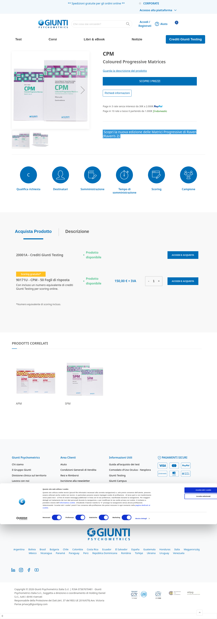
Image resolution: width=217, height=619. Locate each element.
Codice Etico (19, 495)
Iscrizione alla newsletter (75, 480)
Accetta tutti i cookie (180, 585)
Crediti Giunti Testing (185, 39)
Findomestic (116, 491)
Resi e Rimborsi (70, 475)
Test (18, 39)
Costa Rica (92, 549)
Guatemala (149, 549)
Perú (85, 553)
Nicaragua (46, 553)
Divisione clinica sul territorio (29, 475)
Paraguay (74, 553)
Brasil (43, 549)
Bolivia (32, 549)
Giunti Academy (118, 486)
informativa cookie (67, 597)
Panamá (60, 553)
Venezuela (178, 553)
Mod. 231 (17, 501)
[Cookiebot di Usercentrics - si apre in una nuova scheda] (22, 613)
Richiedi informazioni (117, 93)
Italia (177, 549)
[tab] (33, 231)
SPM (68, 403)
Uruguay (164, 553)
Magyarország (192, 549)
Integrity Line (68, 497)
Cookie (65, 491)
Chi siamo (18, 464)
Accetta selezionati (180, 591)
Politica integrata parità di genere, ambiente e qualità (32, 488)
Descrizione (77, 230)
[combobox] (101, 24)
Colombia (77, 549)
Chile (65, 549)
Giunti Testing (117, 475)
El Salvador (121, 549)
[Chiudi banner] (212, 583)
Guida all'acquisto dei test (124, 464)
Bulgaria (54, 549)
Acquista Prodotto (33, 230)
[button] (83, 90)
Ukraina (151, 553)
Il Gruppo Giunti (21, 469)
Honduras (164, 549)
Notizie (137, 39)
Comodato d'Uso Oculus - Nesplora (130, 469)
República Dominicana (104, 553)
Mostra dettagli (141, 613)
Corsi (53, 39)
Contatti (16, 506)
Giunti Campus (118, 480)
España (135, 549)
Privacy (65, 486)
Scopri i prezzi (149, 81)
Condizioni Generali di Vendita (78, 469)
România (126, 553)
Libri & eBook (94, 39)
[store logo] (53, 23)
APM (19, 403)
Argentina (18, 549)
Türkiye (139, 553)
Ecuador (106, 549)
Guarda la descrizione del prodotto (125, 71)
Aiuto (161, 24)
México (33, 553)
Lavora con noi (20, 480)
